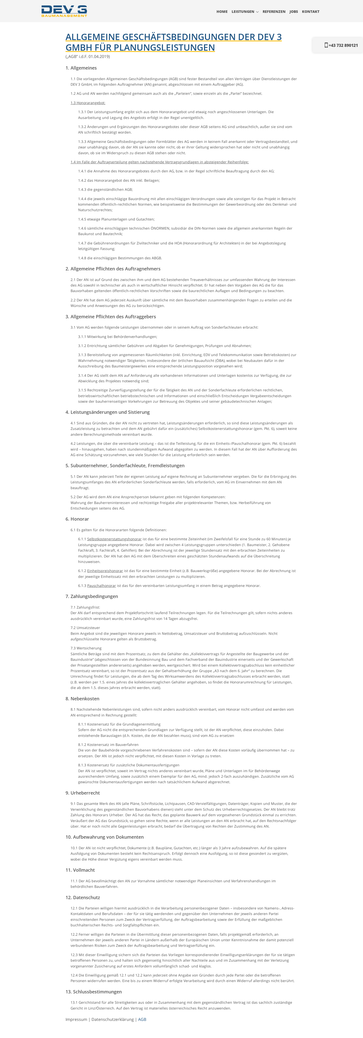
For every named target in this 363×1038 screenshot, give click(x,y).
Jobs (294, 11)
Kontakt (310, 11)
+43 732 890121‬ (341, 45)
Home (222, 11)
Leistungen (243, 11)
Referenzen (274, 11)
